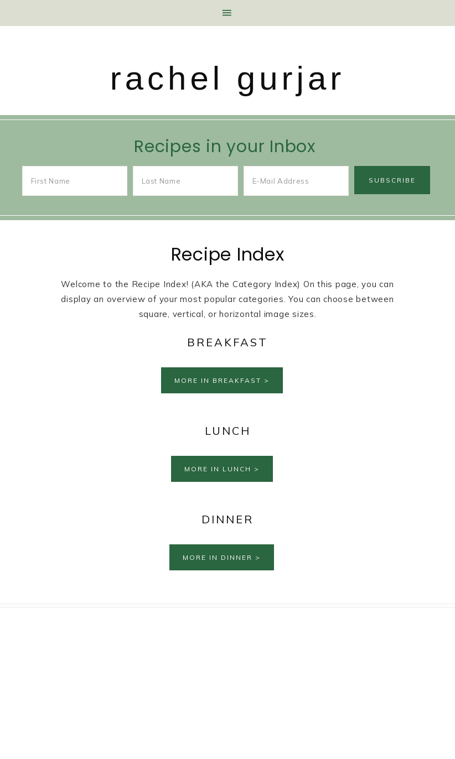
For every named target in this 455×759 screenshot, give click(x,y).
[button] (227, 13)
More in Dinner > (222, 557)
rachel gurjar (227, 78)
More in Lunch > (222, 469)
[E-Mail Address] (296, 181)
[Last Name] (186, 181)
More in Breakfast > (222, 380)
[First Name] (75, 181)
